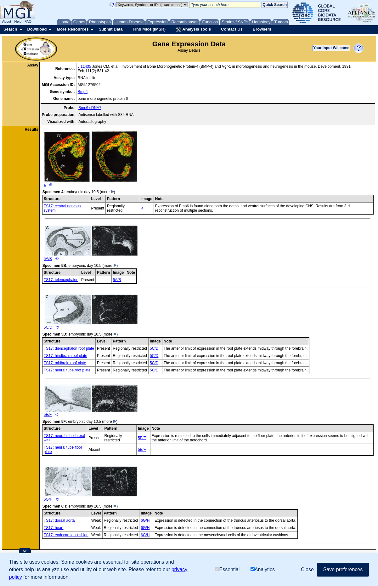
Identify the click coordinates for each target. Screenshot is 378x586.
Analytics (263, 569)
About (6, 21)
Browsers (262, 29)
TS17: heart (54, 528)
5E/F (91, 400)
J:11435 (84, 66)
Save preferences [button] (343, 569)
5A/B (91, 243)
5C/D (91, 312)
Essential (227, 569)
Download (37, 29)
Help (17, 21)
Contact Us (232, 29)
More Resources (72, 29)
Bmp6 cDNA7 (89, 108)
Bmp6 (82, 91)
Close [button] (307, 569)
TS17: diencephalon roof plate (69, 348)
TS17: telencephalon (61, 280)
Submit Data (111, 29)
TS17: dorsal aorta (59, 520)
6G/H (91, 484)
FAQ (28, 21)
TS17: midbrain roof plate (65, 363)
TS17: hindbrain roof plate (65, 355)
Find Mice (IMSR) (149, 29)
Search (10, 29)
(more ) (107, 192)
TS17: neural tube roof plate (67, 370)
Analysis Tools (193, 29)
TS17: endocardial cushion (66, 535)
